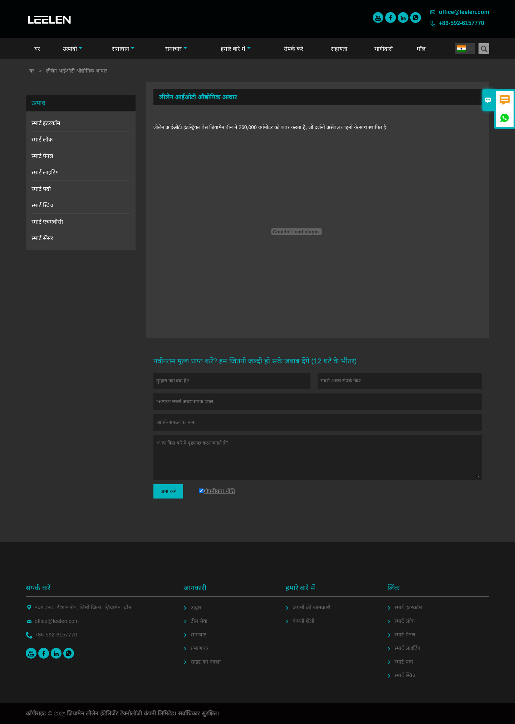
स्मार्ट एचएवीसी (47, 222)
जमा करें (168, 491)
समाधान (123, 49)
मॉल (421, 49)
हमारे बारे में (236, 49)
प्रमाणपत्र (200, 648)
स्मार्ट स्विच (42, 205)
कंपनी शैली (303, 621)
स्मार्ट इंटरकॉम (45, 123)
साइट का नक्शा (206, 662)
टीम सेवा (199, 621)
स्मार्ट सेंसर (42, 238)
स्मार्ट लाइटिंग (45, 172)
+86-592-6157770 (461, 23)
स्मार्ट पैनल (42, 156)
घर (37, 49)
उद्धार (196, 607)
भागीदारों (383, 49)
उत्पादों (72, 49)
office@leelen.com (464, 12)
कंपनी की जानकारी (311, 607)
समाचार (176, 49)
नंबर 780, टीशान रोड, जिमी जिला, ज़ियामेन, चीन (83, 607)
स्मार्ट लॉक (42, 140)
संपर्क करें (293, 49)
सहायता (339, 49)
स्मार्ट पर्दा (41, 189)
